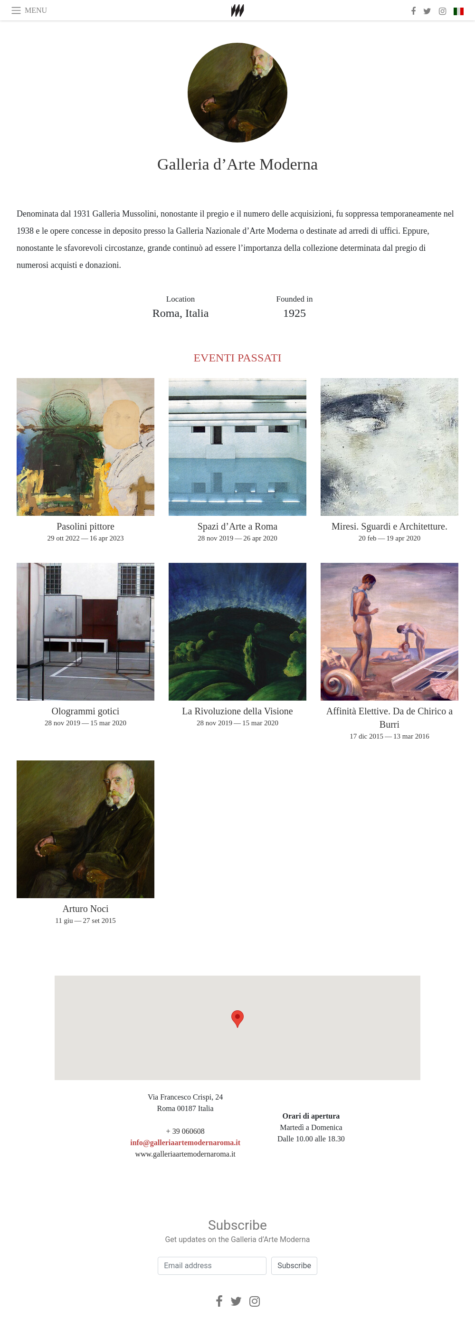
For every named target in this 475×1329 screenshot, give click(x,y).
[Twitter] (236, 1301)
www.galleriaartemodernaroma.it (185, 1154)
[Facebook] (219, 1301)
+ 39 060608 (185, 1131)
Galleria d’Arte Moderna (237, 164)
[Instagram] (255, 1301)
